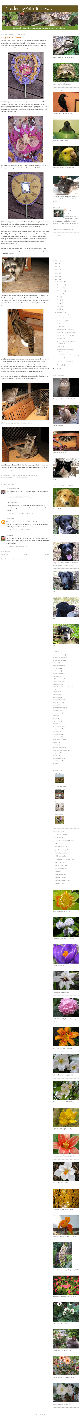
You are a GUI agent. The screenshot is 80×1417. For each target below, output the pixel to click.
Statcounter (40, 1414)
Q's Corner (59, 814)
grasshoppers (57, 697)
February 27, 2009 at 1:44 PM (19, 546)
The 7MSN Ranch (61, 847)
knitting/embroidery (59, 707)
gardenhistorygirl (61, 868)
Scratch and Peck (61, 865)
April (59, 306)
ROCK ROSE (60, 838)
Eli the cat (56, 692)
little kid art (56, 710)
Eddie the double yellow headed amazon (65, 687)
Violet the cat (57, 761)
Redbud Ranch (57, 734)
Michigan (56, 715)
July (58, 297)
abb (7, 535)
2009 (57, 279)
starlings (55, 745)
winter (55, 763)
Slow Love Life (60, 862)
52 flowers (58, 871)
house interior (57, 702)
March (59, 309)
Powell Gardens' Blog (62, 880)
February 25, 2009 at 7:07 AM (19, 497)
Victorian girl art (58, 758)
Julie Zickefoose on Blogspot (64, 841)
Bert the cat (56, 668)
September (60, 291)
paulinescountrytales (62, 850)
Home (26, 554)
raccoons (23, 477)
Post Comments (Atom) (17, 559)
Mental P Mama (11, 488)
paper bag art (57, 721)
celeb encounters (58, 679)
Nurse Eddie (60, 346)
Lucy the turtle (57, 713)
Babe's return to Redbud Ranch (66, 332)
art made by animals (59, 657)
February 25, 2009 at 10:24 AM (19, 513)
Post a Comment (6, 551)
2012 (57, 270)
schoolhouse (56, 737)
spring (55, 742)
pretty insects (57, 729)
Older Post (46, 554)
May (58, 303)
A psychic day (61, 338)
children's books (58, 681)
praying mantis (57, 726)
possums (55, 723)
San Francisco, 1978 (63, 321)
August (59, 294)
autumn (55, 663)
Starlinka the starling (59, 747)
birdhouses (56, 671)
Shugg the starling (58, 739)
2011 (57, 273)
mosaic (55, 718)
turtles (55, 755)
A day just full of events (11, 37)
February (60, 312)
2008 (57, 368)
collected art (12, 477)
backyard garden (58, 665)
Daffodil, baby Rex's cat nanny (66, 335)
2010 (57, 276)
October (59, 288)
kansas (55, 705)
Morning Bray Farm (62, 853)
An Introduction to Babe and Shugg (67, 355)
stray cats (56, 753)
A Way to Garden (61, 834)
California (56, 676)
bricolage (58, 802)
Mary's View (59, 883)
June (58, 300)
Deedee (8, 519)
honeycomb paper (58, 700)
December (60, 282)
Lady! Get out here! (63, 315)
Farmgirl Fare (60, 789)
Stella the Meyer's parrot (60, 750)
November (60, 285)
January (59, 365)
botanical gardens (58, 673)
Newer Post (4, 554)
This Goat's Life (60, 856)
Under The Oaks (60, 786)
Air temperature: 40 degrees (65, 329)
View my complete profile (63, 229)
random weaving (60, 874)
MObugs (58, 773)
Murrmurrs (59, 844)
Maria (68, 210)
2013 (57, 267)
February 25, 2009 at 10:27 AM (19, 530)
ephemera (56, 694)
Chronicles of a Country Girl (64, 859)
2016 (57, 264)
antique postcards (58, 655)
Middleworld (61, 358)
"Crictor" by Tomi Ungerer (65, 361)
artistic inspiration (58, 660)
